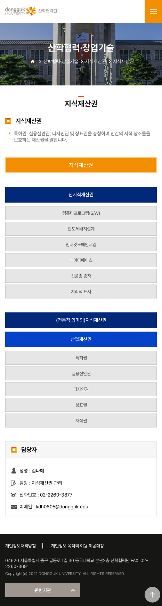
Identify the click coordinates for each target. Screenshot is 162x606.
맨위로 (152, 595)
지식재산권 (95, 61)
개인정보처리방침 (20, 545)
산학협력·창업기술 (60, 61)
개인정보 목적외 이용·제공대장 (77, 545)
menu (153, 11)
